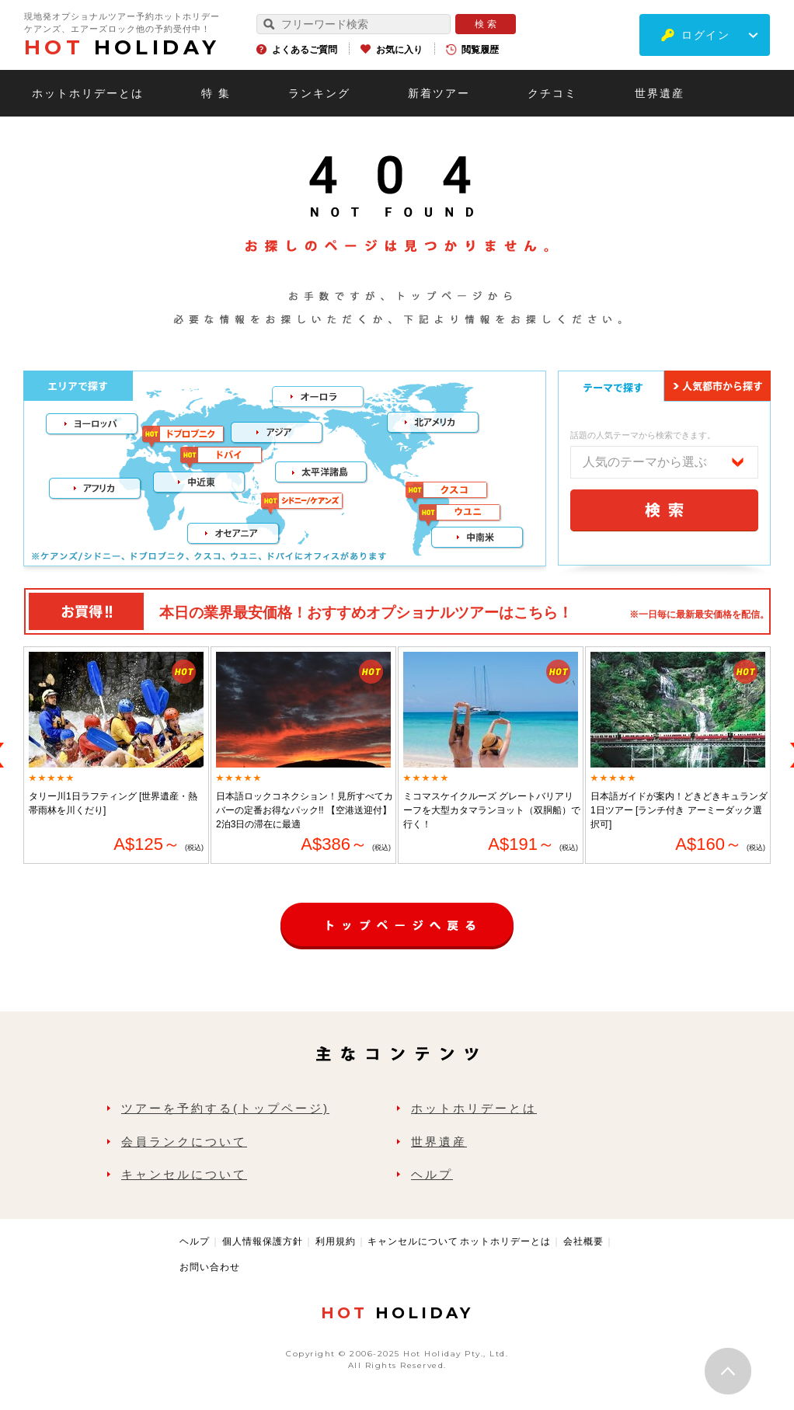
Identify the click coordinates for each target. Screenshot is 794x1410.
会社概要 (583, 1241)
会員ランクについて (184, 1141)
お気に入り (399, 49)
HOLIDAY (122, 47)
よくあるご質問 (304, 49)
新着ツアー (439, 93)
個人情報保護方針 (262, 1241)
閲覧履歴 (480, 49)
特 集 (216, 93)
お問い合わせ (209, 1267)
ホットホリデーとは (88, 93)
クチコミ (552, 93)
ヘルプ (432, 1174)
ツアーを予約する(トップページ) (225, 1108)
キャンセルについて (184, 1174)
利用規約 (335, 1241)
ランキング (319, 93)
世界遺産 (659, 93)
